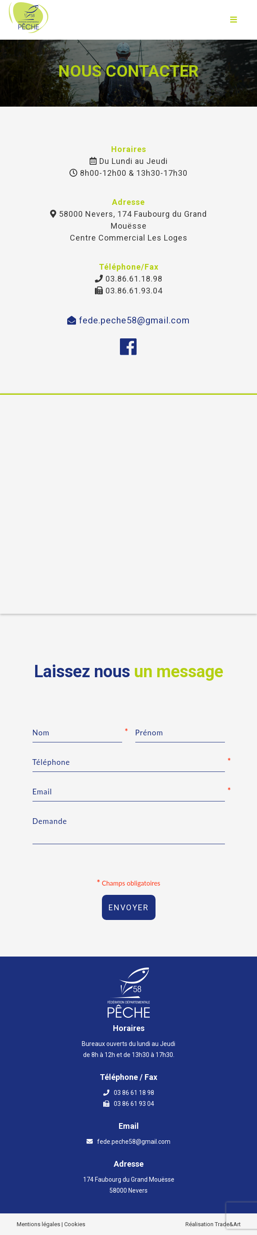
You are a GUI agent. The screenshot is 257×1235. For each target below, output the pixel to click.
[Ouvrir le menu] (233, 20)
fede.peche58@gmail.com (128, 320)
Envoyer (129, 907)
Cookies (74, 1224)
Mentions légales (38, 1224)
